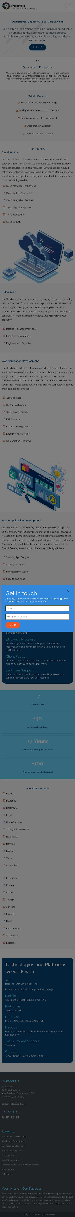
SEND (13, 625)
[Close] (68, 590)
